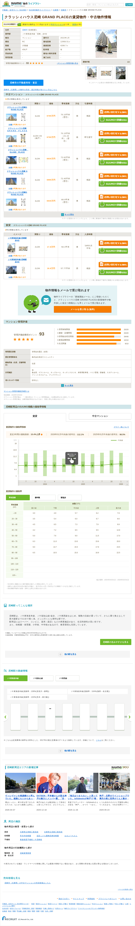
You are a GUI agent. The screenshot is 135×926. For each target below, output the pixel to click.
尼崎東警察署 (25, 853)
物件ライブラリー (70, 908)
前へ (6, 717)
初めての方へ (64, 899)
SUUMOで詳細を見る (113, 120)
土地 (126, 904)
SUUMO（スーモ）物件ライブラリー (21, 4)
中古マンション (56, 24)
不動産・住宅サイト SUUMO (14, 10)
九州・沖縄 (49, 911)
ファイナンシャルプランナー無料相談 (91, 908)
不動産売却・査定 (28, 908)
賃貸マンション (41, 904)
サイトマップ (78, 899)
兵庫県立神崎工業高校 (29, 832)
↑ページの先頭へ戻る (125, 889)
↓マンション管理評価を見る (67, 63)
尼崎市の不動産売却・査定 (23, 82)
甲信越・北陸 (21, 911)
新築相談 (39, 908)
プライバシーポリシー (107, 899)
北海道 (4, 911)
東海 (29, 911)
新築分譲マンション (84, 904)
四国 (37, 911)
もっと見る (69, 385)
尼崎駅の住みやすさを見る (115, 642)
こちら (98, 740)
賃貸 (74, 24)
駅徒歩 (63, 498)
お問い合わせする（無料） (113, 112)
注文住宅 (5, 908)
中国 (42, 911)
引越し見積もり (48, 908)
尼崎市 (64, 10)
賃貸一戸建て (63, 904)
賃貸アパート (52, 904)
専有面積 (12, 498)
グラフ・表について (121, 427)
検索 (130, 5)
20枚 (10, 256)
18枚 (10, 124)
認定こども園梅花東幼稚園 (48, 836)
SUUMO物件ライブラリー (40, 10)
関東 (14, 911)
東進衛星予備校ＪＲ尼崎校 (31, 840)
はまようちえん (71, 836)
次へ (129, 717)
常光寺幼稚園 (25, 836)
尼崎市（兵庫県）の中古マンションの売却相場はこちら (28, 883)
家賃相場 (72, 904)
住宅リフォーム (15, 908)
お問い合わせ (125, 899)
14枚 (10, 277)
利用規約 (91, 899)
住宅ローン (59, 908)
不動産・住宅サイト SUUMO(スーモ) (15, 904)
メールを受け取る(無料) (82, 309)
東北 (9, 911)
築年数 (37, 498)
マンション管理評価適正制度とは (16, 391)
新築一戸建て (108, 904)
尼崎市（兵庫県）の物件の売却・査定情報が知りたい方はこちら (30, 90)
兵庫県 (56, 10)
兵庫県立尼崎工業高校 (53, 832)
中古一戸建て (119, 904)
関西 (33, 911)
